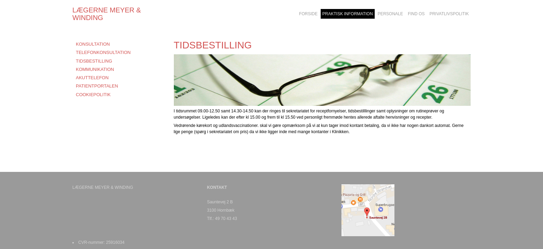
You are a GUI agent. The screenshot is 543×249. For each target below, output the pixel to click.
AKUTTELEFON (92, 77)
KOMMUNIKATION (95, 69)
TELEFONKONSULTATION (103, 52)
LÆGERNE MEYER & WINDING (106, 13)
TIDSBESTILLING (94, 61)
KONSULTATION (93, 44)
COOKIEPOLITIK (93, 94)
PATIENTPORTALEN (97, 86)
